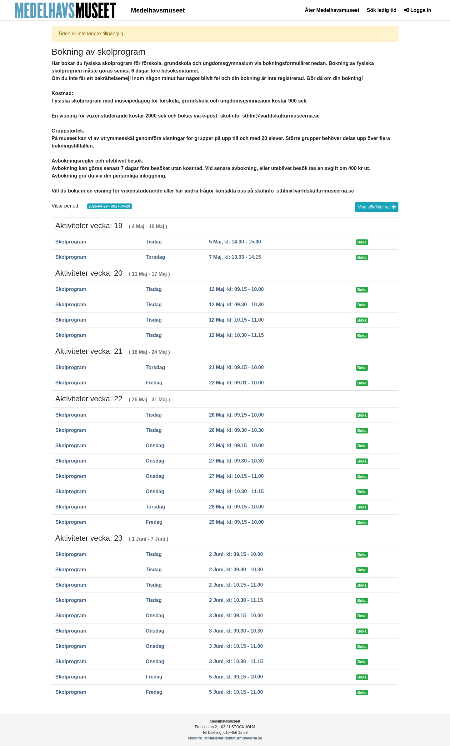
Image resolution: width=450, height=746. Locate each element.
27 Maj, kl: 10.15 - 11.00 (236, 476)
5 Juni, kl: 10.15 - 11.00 (236, 692)
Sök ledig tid (382, 10)
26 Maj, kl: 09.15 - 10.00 (236, 415)
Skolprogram (70, 241)
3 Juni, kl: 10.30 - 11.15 (236, 661)
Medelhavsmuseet (158, 10)
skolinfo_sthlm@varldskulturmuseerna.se (225, 738)
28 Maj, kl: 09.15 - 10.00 (236, 506)
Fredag (154, 382)
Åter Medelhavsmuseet (332, 10)
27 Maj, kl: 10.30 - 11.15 (236, 491)
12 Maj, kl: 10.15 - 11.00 (236, 320)
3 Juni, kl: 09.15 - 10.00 (236, 615)
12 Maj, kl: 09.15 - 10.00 (236, 289)
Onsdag (155, 445)
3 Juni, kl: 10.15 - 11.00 (236, 646)
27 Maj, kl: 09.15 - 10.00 (236, 445)
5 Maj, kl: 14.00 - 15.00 (235, 241)
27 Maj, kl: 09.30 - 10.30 (236, 460)
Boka (361, 242)
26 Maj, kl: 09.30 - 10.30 (236, 430)
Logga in (417, 10)
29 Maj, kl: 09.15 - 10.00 (236, 522)
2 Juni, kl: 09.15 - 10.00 (236, 554)
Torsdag (155, 257)
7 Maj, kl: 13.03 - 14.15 (235, 257)
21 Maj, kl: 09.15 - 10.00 (236, 367)
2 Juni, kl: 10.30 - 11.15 (236, 600)
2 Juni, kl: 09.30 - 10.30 (236, 569)
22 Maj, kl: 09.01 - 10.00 (236, 382)
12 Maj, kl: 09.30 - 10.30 (236, 304)
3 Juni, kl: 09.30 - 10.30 (236, 630)
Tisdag (154, 241)
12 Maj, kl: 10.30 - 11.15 (236, 335)
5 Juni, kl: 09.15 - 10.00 (236, 676)
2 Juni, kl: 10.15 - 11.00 (236, 585)
